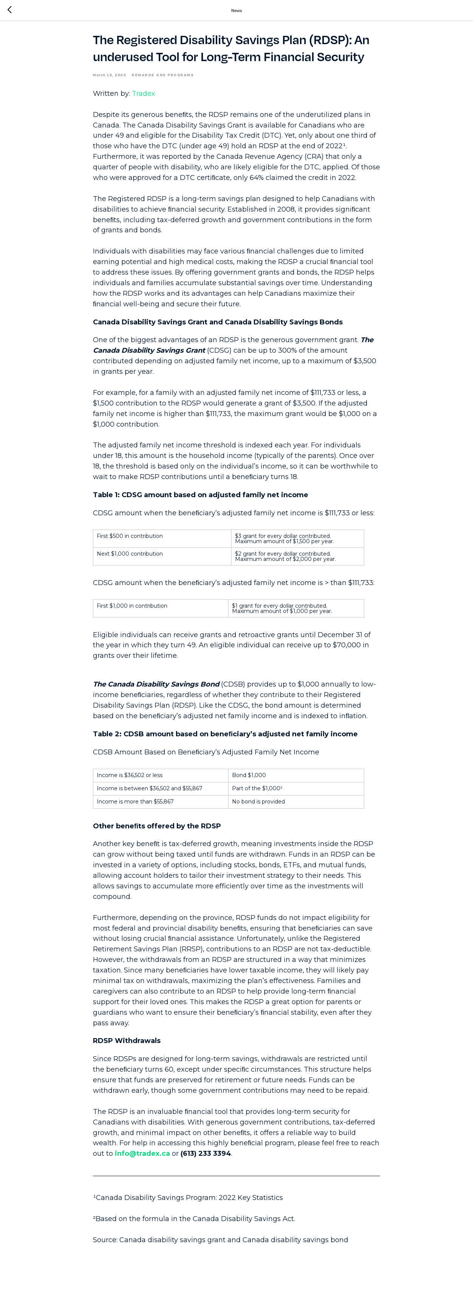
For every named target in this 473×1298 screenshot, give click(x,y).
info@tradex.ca (142, 1158)
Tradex (143, 98)
